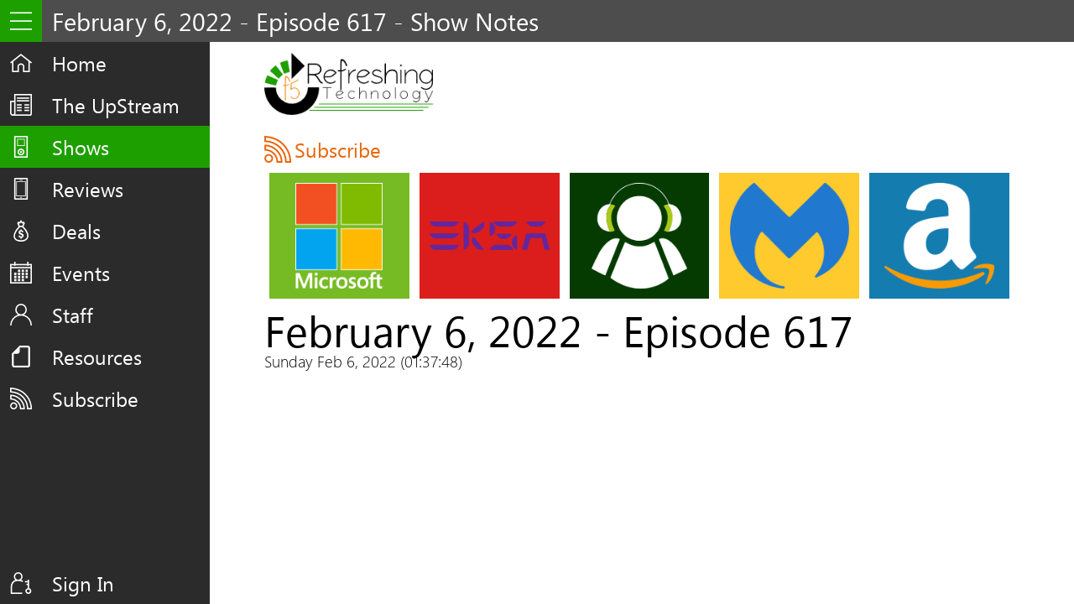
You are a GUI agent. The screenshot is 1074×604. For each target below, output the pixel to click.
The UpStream (116, 104)
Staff (72, 314)
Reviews (87, 188)
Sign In (83, 583)
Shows (80, 146)
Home (79, 62)
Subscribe (95, 398)
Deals (76, 230)
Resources (97, 356)
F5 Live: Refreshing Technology (348, 84)
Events (81, 272)
